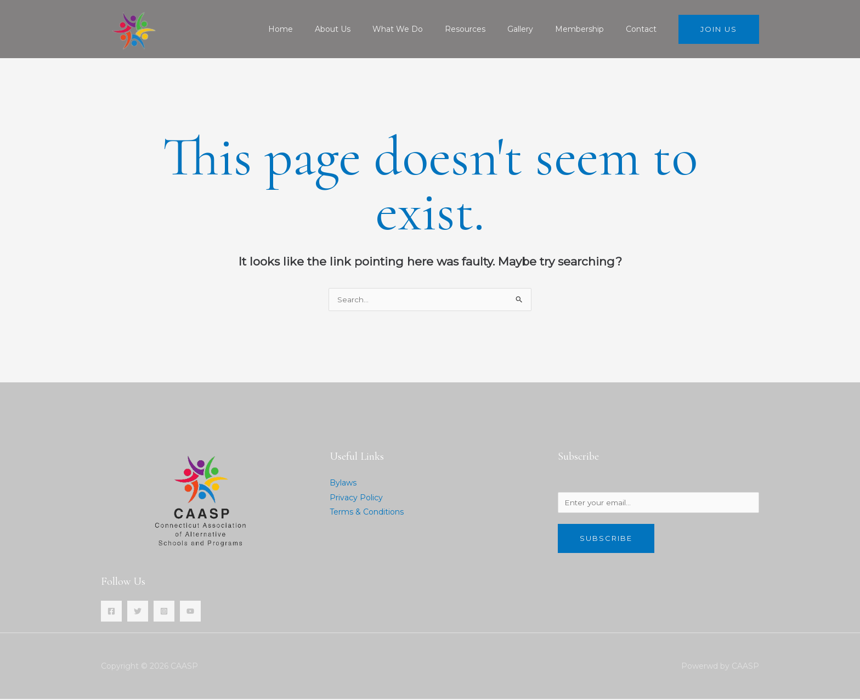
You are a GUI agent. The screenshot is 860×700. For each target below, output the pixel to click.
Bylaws (343, 484)
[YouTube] (190, 612)
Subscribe (606, 541)
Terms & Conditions (367, 512)
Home (323, 29)
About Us (369, 29)
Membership (589, 29)
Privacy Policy (356, 498)
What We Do (427, 29)
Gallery (537, 29)
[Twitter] (137, 612)
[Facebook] (111, 612)
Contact (644, 29)
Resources (488, 29)
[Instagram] (164, 612)
